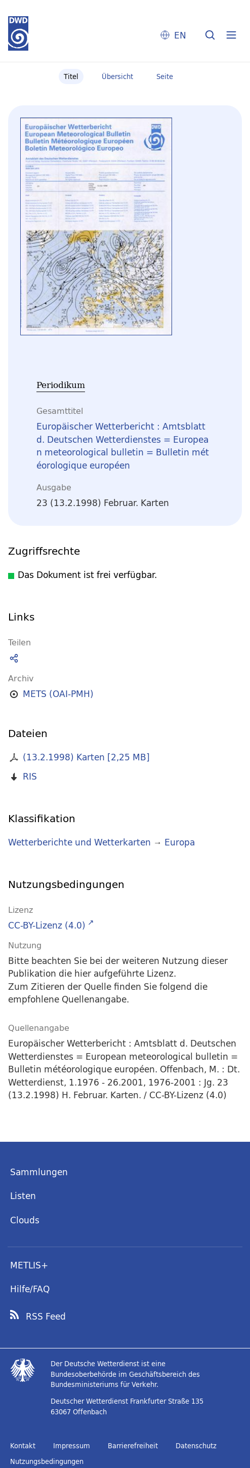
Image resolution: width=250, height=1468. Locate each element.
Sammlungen (39, 1172)
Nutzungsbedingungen (47, 1461)
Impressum (71, 1445)
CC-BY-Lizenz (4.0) (47, 925)
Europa (179, 842)
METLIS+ (29, 1265)
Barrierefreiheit (133, 1445)
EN (180, 35)
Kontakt (22, 1445)
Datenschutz (196, 1445)
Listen (23, 1195)
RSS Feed (46, 1316)
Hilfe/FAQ (30, 1289)
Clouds (24, 1220)
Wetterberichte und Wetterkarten (79, 842)
